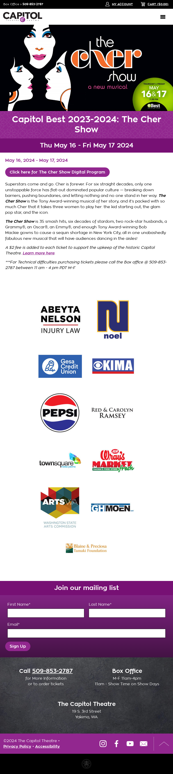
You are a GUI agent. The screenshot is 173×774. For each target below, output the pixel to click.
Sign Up (18, 646)
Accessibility (47, 746)
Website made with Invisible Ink (86, 764)
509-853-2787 (33, 4)
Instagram (103, 743)
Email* (86, 630)
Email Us (143, 743)
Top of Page (164, 743)
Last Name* (127, 610)
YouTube (130, 743)
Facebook (116, 743)
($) (158, 4)
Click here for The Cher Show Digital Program (57, 172)
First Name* (45, 610)
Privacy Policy (17, 746)
